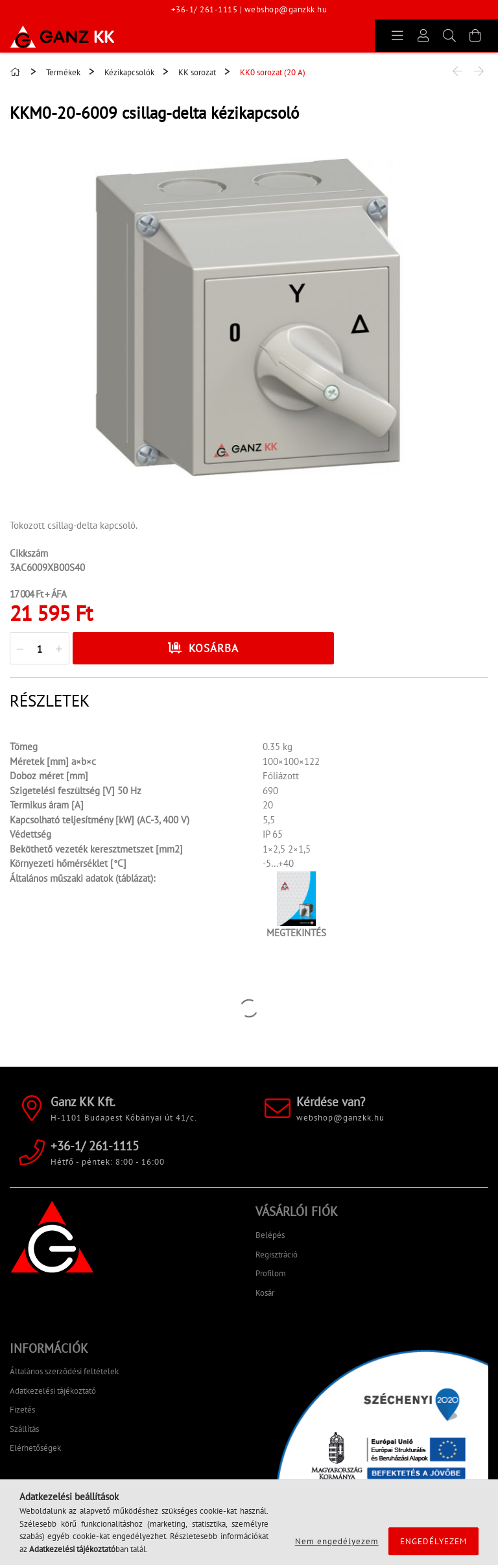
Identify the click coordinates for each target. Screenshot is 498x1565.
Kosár (264, 1292)
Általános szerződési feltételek (64, 1371)
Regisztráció (276, 1254)
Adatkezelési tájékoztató (53, 1390)
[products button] (397, 36)
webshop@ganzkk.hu (285, 9)
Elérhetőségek (35, 1447)
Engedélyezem (433, 1541)
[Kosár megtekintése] (475, 36)
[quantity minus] (20, 649)
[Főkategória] (17, 72)
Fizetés (22, 1409)
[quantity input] (39, 649)
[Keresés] (449, 36)
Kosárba (214, 648)
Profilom (270, 1273)
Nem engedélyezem (337, 1541)
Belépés (270, 1235)
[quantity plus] (59, 649)
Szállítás (24, 1429)
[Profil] (423, 36)
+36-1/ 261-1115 (204, 9)
